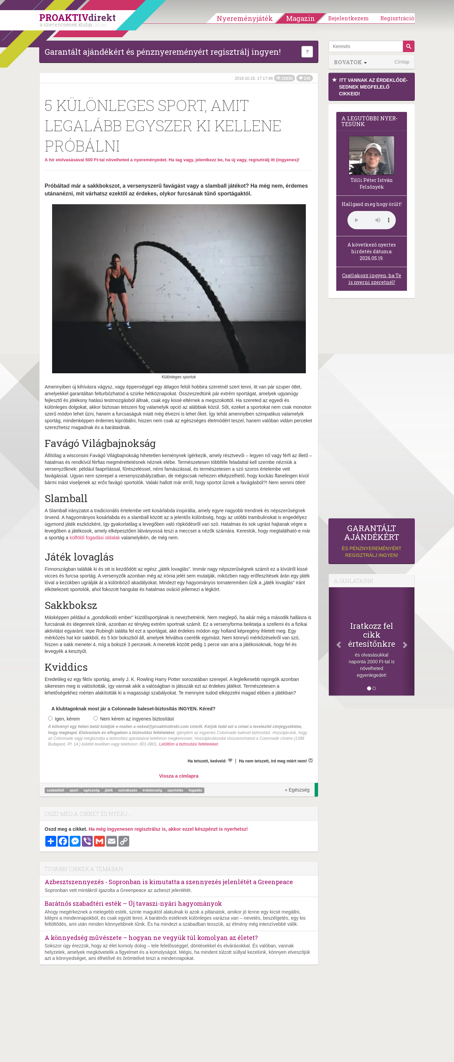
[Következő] (408, 641)
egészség (92, 790)
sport (74, 790)
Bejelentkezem (348, 18)
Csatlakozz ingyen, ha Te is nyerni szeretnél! (371, 278)
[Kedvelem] (230, 760)
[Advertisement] (371, 410)
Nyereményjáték (245, 18)
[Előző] (335, 641)
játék (109, 790)
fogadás (195, 790)
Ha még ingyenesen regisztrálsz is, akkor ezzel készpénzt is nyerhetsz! (168, 829)
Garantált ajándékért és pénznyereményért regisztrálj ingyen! (163, 51)
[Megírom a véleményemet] (310, 760)
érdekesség (152, 790)
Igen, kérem (64, 719)
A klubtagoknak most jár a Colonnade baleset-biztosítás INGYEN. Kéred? (133, 708)
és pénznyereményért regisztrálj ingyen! (371, 541)
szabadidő (56, 790)
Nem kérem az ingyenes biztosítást (133, 719)
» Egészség (297, 790)
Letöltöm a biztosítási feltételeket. (189, 744)
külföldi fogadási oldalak (95, 537)
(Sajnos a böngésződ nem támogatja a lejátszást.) (371, 220)
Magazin (300, 18)
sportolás (175, 790)
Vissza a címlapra (178, 776)
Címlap (401, 62)
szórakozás (128, 790)
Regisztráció (397, 18)
